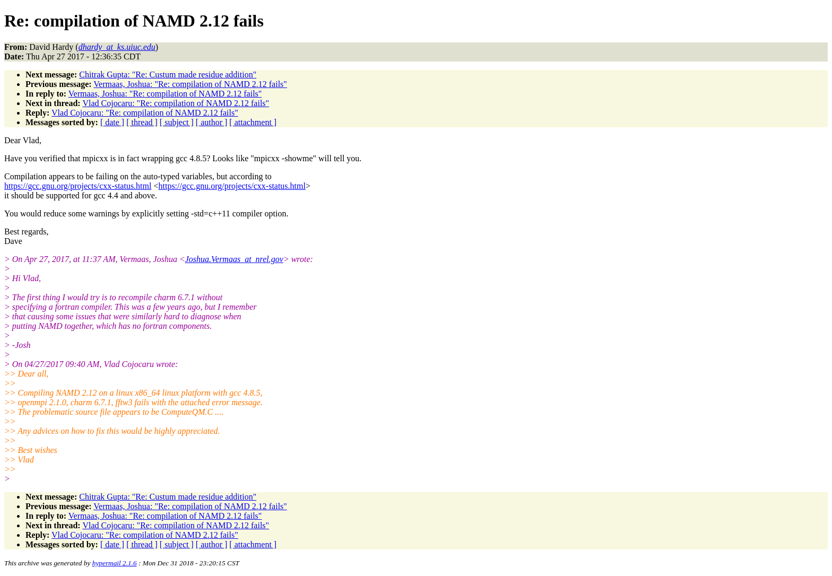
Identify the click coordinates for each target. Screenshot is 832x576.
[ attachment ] (252, 122)
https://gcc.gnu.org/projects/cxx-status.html (77, 185)
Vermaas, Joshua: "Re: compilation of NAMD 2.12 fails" (190, 84)
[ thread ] (142, 122)
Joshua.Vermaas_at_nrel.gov (234, 259)
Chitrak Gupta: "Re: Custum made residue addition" (167, 74)
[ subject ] (177, 122)
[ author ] (212, 122)
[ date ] (112, 122)
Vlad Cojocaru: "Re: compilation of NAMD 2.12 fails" (175, 103)
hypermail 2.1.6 (114, 563)
